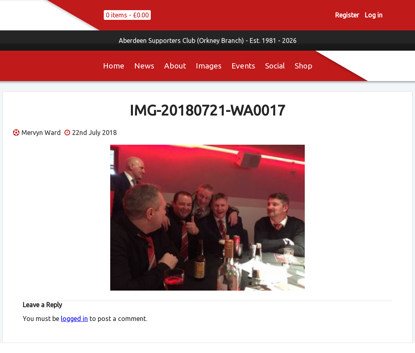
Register (347, 15)
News (144, 65)
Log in (374, 15)
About (175, 65)
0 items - (127, 15)
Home (113, 65)
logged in (74, 318)
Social (275, 65)
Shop (303, 65)
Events (243, 65)
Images (209, 65)
